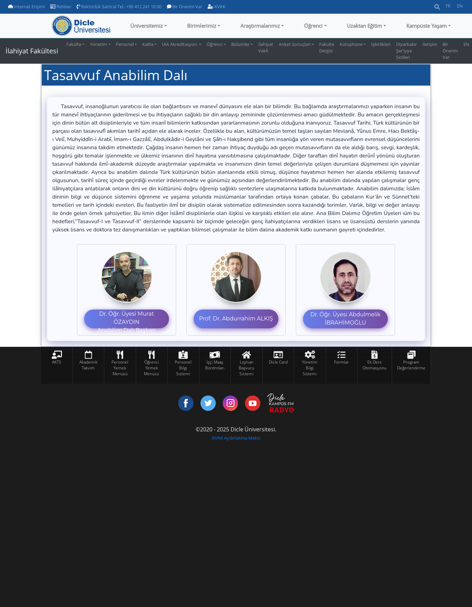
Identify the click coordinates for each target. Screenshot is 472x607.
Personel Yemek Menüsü (120, 368)
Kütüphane (351, 44)
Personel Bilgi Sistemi (183, 368)
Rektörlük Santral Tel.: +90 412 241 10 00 (119, 6)
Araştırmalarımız (260, 25)
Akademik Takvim (88, 365)
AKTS (56, 362)
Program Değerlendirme (411, 365)
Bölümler (240, 44)
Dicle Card (278, 362)
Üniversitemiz (146, 25)
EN (460, 6)
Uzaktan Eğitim (364, 25)
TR (447, 6)
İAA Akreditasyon (180, 44)
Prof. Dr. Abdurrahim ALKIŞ (236, 318)
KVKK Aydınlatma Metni (236, 438)
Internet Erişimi (26, 6)
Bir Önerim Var (184, 6)
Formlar (341, 362)
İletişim (429, 44)
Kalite (148, 44)
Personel (125, 44)
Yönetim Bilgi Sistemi (309, 368)
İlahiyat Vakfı (265, 47)
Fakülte (73, 44)
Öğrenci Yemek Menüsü (151, 368)
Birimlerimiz (201, 25)
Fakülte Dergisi (326, 47)
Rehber (60, 6)
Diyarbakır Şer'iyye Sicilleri (406, 50)
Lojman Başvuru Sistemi (246, 368)
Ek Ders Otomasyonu (374, 365)
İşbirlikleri (381, 44)
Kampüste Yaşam (426, 25)
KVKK (216, 6)
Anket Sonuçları (295, 44)
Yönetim (98, 44)
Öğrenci (313, 25)
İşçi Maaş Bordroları (214, 365)
